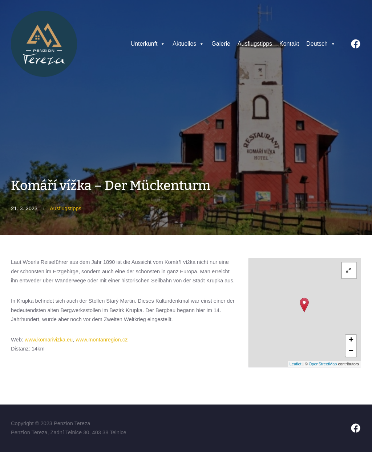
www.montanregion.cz (102, 340)
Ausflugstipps (255, 44)
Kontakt (289, 44)
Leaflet (296, 364)
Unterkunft (148, 44)
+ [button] (351, 340)
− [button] (351, 351)
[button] (162, 44)
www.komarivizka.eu (49, 340)
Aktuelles (188, 44)
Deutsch (321, 44)
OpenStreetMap (323, 364)
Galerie (220, 44)
